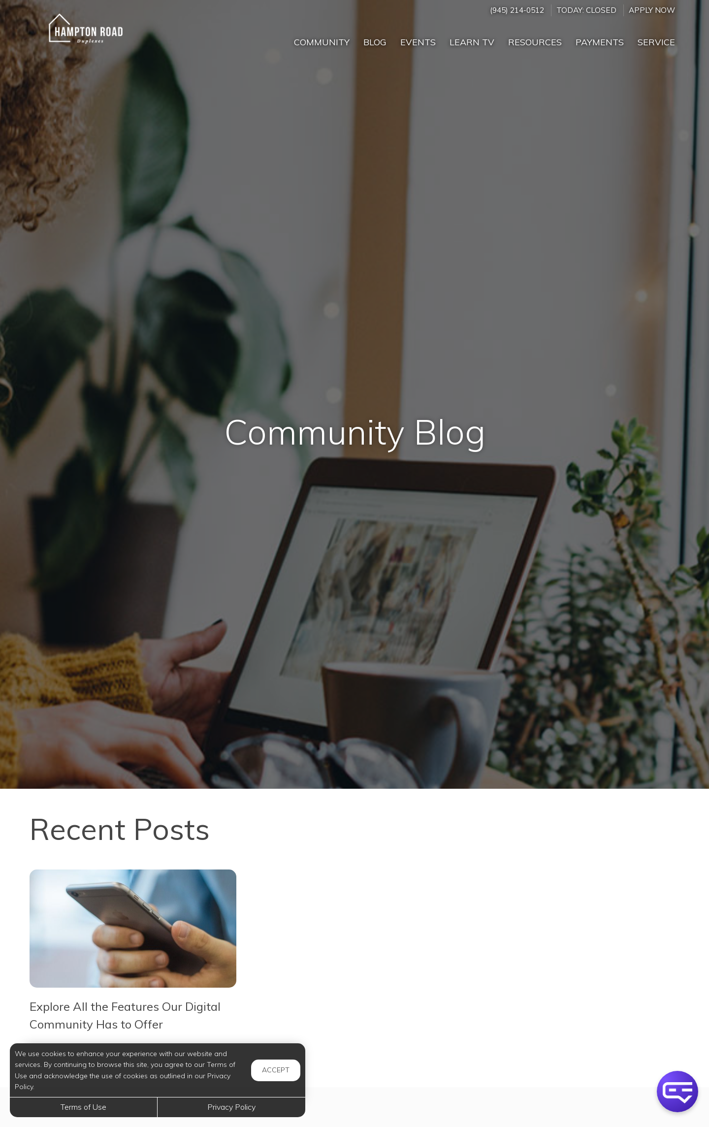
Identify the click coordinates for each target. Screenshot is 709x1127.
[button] (677, 1091)
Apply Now (652, 10)
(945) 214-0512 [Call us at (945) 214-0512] (517, 10)
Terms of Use (83, 1107)
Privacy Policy (231, 1107)
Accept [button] (276, 1069)
